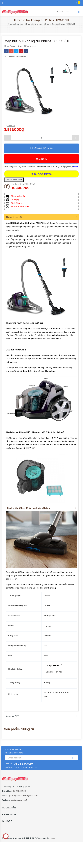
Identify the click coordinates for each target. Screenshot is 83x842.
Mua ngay (41, 159)
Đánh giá (11, 126)
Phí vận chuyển (18, 196)
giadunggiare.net (19, 799)
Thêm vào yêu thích (15, 55)
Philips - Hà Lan (16, 46)
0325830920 (21, 188)
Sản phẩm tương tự (19, 729)
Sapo (52, 837)
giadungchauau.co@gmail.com (23, 795)
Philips (47, 595)
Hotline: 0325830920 (20, 206)
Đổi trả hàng (16, 203)
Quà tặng (15, 200)
